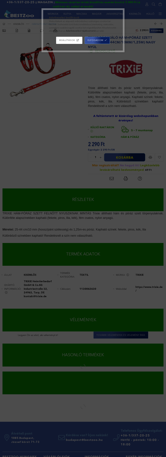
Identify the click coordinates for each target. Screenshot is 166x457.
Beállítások (67, 40)
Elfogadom (95, 40)
